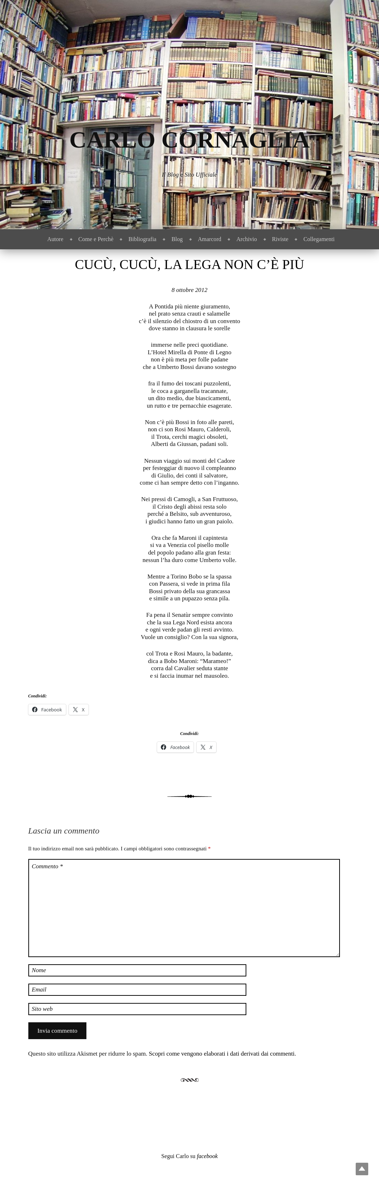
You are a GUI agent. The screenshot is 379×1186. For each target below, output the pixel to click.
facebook (207, 1156)
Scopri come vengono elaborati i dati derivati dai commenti (221, 1053)
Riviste (280, 239)
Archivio (246, 239)
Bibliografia (142, 239)
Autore (55, 239)
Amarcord (209, 239)
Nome (39, 970)
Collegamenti (319, 239)
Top (362, 1169)
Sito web (42, 1008)
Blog (177, 239)
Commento (47, 866)
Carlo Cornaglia (189, 139)
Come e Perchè (96, 239)
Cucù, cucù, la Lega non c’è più (189, 264)
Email (39, 989)
